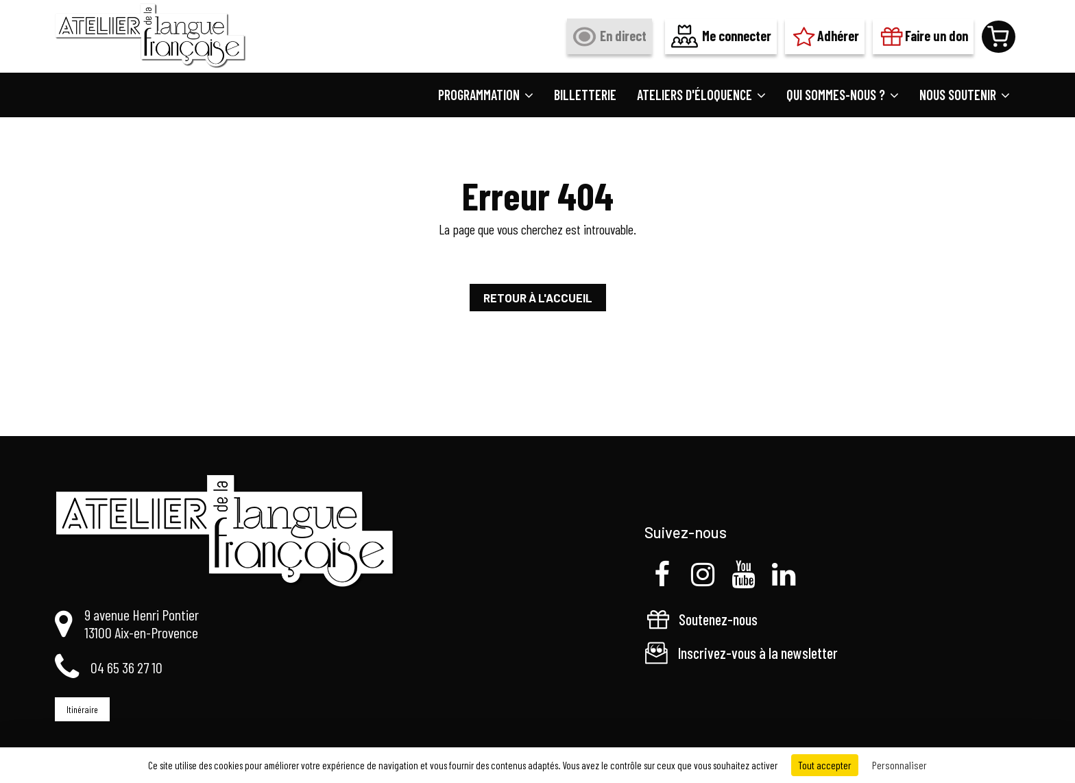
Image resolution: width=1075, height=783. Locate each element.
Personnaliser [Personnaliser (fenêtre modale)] (899, 764)
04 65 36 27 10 (126, 667)
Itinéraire (82, 709)
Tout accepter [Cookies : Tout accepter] (824, 764)
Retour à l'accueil (537, 297)
